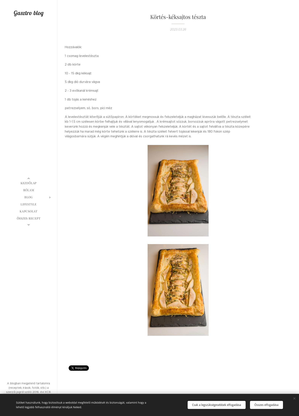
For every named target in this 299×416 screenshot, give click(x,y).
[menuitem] (28, 183)
